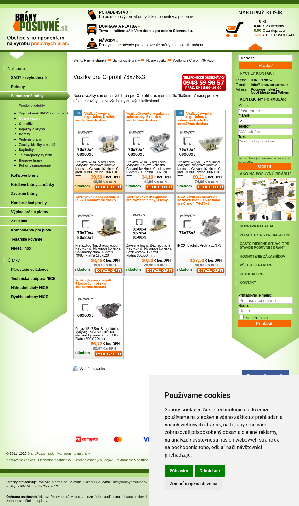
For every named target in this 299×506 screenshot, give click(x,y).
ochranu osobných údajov (140, 496)
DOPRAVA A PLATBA (118, 26)
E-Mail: (244, 116)
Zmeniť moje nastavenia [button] (193, 483)
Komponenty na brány (73, 453)
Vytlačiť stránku (92, 368)
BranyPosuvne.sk (40, 453)
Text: (242, 137)
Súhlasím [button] (179, 470)
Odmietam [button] (210, 470)
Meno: (243, 105)
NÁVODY (107, 40)
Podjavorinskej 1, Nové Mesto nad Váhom (270, 91)
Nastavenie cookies (20, 460)
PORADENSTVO (113, 12)
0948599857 (91, 482)
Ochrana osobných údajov (93, 460)
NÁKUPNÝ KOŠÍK (260, 12)
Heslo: (243, 305)
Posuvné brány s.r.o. (53, 482)
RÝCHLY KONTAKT (257, 73)
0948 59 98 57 (262, 80)
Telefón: (244, 126)
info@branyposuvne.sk (269, 84)
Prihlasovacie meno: (255, 295)
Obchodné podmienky (54, 460)
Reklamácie (124, 460)
